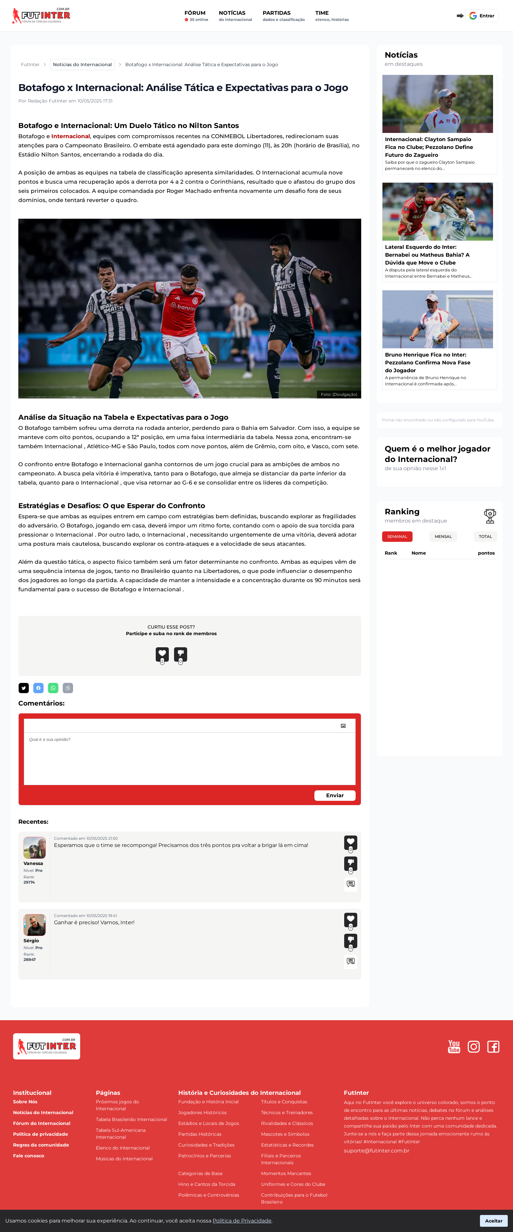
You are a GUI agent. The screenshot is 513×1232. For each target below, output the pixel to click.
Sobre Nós (25, 1102)
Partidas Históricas (199, 1134)
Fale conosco (28, 1156)
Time (332, 16)
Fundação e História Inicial (208, 1102)
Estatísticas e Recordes (287, 1145)
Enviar (335, 795)
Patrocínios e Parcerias (204, 1156)
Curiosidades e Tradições (206, 1145)
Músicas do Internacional (124, 1159)
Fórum (196, 16)
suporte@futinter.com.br (376, 1151)
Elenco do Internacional (123, 1148)
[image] (343, 726)
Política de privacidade (40, 1134)
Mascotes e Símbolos (285, 1134)
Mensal (443, 536)
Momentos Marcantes (286, 1173)
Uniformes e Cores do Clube (293, 1184)
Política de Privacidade (242, 1221)
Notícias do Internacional (43, 1112)
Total (485, 536)
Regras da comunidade (41, 1145)
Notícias (235, 16)
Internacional (70, 136)
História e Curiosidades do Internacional (239, 1092)
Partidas (284, 16)
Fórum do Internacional (41, 1123)
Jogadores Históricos (202, 1112)
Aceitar (494, 1221)
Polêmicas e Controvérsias (208, 1195)
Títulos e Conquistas (284, 1102)
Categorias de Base (200, 1173)
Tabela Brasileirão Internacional (131, 1119)
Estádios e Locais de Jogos (208, 1123)
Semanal (397, 536)
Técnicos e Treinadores (287, 1112)
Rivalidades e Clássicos (287, 1123)
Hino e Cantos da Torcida (206, 1184)
